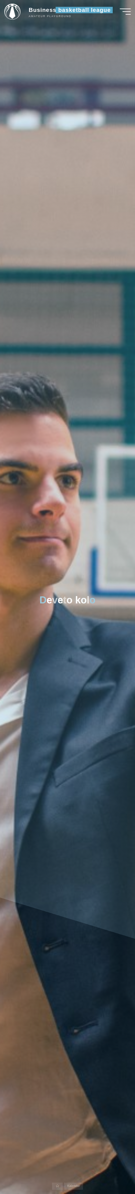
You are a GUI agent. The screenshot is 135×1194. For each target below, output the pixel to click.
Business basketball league (70, 10)
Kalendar (73, 1186)
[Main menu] (125, 12)
